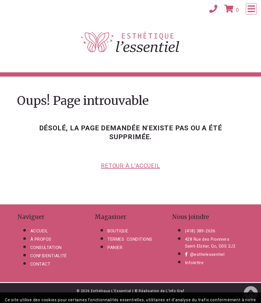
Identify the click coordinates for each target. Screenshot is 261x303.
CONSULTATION (45, 247)
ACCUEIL (39, 231)
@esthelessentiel (204, 254)
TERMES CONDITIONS (129, 239)
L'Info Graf (175, 291)
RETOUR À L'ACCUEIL (130, 165)
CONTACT (40, 264)
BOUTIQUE (117, 231)
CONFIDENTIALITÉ (48, 255)
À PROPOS (40, 239)
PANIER (114, 247)
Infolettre (194, 262)
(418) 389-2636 (200, 231)
